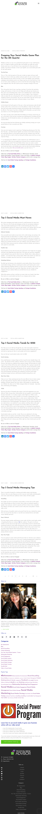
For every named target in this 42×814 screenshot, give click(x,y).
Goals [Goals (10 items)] (29, 680)
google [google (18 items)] (32, 680)
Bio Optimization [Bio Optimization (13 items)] (23, 675)
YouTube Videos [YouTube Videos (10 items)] (21, 697)
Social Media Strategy (6, 662)
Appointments (6, 761)
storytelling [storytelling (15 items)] (17, 696)
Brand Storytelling (5, 648)
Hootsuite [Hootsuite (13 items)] (36, 680)
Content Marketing (5, 650)
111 (33, 576)
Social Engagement (5, 656)
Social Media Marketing (17, 213)
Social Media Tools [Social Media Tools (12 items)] (29, 693)
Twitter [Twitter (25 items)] (5, 697)
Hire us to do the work (18, 147)
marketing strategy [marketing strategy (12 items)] (28, 682)
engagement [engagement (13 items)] (18, 680)
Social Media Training (6, 664)
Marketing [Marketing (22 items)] (21, 682)
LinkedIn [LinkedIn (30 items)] (12, 682)
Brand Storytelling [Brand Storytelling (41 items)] (33, 675)
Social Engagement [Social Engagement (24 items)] (32, 684)
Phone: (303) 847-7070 (8, 759)
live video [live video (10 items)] (17, 682)
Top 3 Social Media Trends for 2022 (18, 343)
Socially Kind (4, 666)
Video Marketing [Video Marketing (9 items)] (11, 697)
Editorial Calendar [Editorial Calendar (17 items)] (11, 680)
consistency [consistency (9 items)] (21, 678)
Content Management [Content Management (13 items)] (31, 678)
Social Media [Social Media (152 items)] (7, 687)
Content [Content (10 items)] (25, 678)
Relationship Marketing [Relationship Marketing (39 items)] (19, 684)
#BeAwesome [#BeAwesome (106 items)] (6, 676)
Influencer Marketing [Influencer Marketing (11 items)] (5, 682)
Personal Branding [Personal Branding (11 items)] (4, 684)
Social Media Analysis (6, 658)
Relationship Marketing (6, 654)
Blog (2, 646)
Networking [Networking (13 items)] (35, 682)
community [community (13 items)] (17, 678)
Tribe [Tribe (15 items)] (2, 697)
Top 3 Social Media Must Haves (16, 218)
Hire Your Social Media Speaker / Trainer (11, 652)
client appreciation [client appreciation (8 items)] (11, 678)
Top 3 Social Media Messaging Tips (18, 488)
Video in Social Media (6, 668)
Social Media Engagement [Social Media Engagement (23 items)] (20, 687)
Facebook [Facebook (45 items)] (24, 680)
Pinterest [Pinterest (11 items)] (10, 684)
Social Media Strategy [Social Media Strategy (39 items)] (18, 693)
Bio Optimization (5, 644)
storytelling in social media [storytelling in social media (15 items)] (27, 696)
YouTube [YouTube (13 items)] (15, 697)
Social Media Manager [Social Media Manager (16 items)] (15, 690)
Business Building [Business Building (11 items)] (4, 678)
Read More (6, 629)
